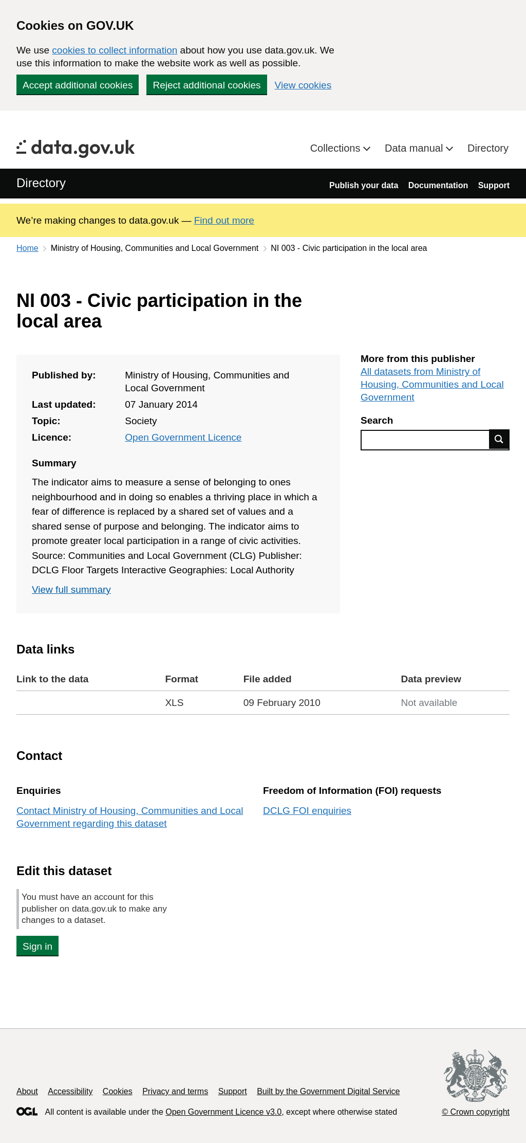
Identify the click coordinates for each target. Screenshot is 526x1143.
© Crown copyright (476, 1112)
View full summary (71, 589)
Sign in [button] (37, 946)
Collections (336, 148)
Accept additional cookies (78, 85)
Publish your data (363, 185)
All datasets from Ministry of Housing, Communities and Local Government (432, 384)
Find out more (224, 220)
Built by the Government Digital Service (328, 1091)
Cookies (118, 1091)
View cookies (303, 85)
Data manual (415, 148)
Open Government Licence (183, 437)
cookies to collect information (114, 50)
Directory (488, 148)
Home (27, 248)
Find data (499, 439)
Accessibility (70, 1091)
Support (494, 185)
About (27, 1091)
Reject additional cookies (206, 85)
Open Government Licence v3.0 (223, 1112)
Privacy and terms (175, 1091)
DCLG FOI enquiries (307, 810)
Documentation (438, 185)
